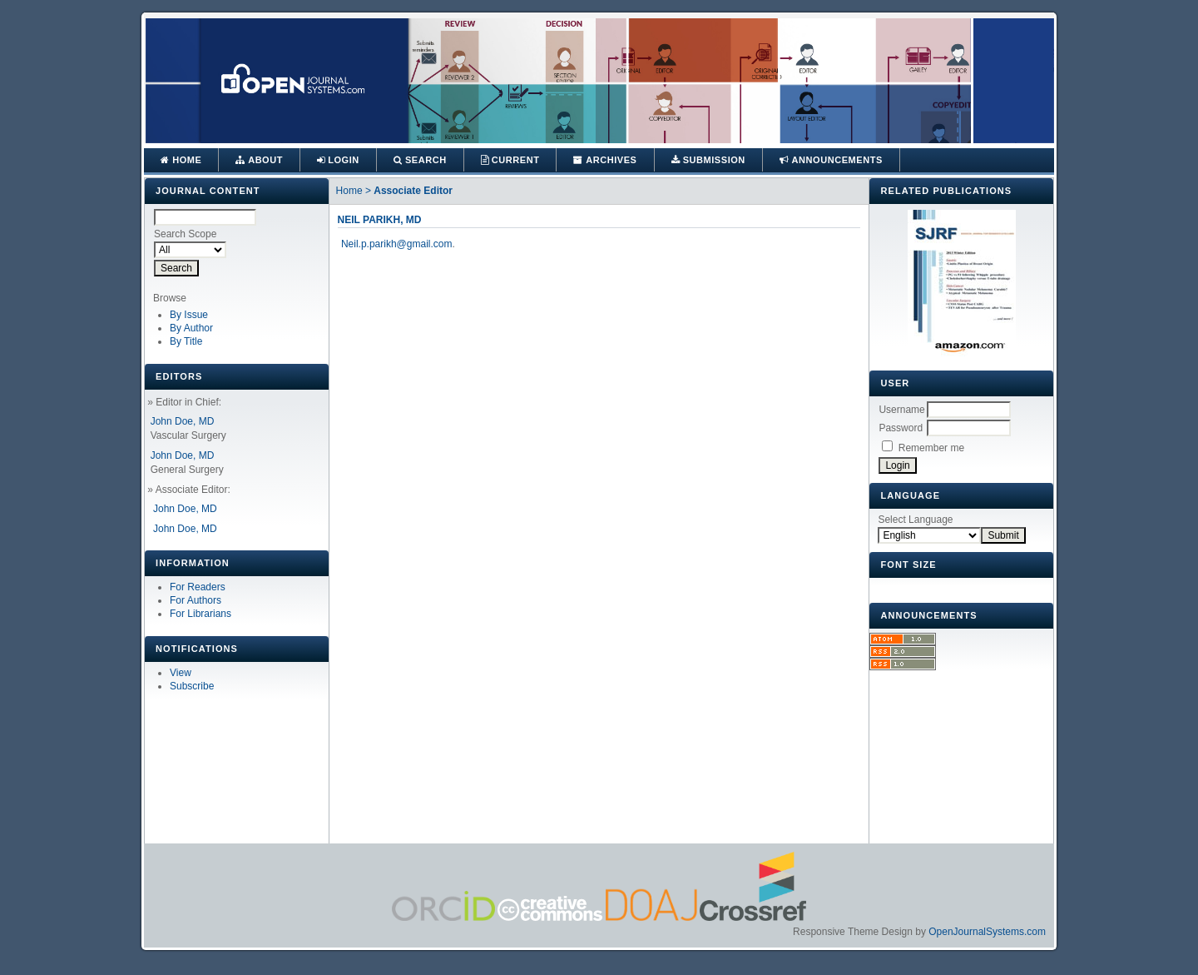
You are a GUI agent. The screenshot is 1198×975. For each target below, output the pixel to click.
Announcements (831, 160)
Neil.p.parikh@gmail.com (397, 244)
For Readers (197, 587)
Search (420, 160)
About (259, 160)
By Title (186, 341)
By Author (191, 328)
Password (901, 428)
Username (901, 409)
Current (510, 160)
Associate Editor (413, 190)
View (180, 673)
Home (181, 160)
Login (338, 160)
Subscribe (192, 686)
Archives (604, 160)
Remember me (931, 448)
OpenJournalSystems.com (987, 932)
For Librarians (200, 613)
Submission (708, 160)
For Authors (195, 600)
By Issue (189, 315)
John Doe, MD (183, 421)
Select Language (915, 519)
